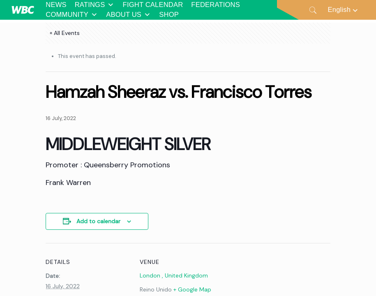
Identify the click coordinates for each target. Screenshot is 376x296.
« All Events (65, 33)
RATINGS (95, 5)
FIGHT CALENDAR (153, 5)
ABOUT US (128, 15)
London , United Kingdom (174, 275)
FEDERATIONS (215, 5)
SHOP (169, 14)
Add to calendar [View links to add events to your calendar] (98, 221)
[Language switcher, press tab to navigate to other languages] (343, 9)
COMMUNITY (72, 15)
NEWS (56, 5)
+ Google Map (192, 289)
